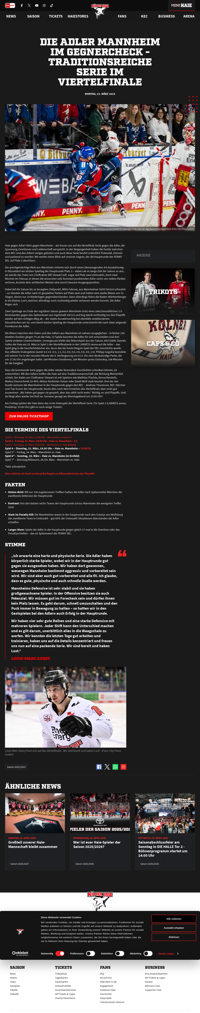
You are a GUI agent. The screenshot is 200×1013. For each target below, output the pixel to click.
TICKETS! (86, 448)
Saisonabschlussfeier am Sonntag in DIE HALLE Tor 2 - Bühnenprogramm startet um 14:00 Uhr (163, 849)
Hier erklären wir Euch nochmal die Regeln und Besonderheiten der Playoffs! (51, 474)
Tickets (55, 16)
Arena (189, 16)
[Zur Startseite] (100, 13)
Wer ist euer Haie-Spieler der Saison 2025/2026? (97, 844)
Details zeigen (166, 1006)
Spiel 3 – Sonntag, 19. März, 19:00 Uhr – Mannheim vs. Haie (44, 445)
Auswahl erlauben (174, 981)
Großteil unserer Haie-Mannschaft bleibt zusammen (32, 844)
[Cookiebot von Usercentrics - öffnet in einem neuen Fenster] (20, 1007)
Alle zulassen (173, 971)
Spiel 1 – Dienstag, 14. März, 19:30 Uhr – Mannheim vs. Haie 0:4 (41, 437)
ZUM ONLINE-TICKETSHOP (31, 416)
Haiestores (78, 16)
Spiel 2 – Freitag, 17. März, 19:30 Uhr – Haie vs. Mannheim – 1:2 (43, 441)
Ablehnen (174, 990)
